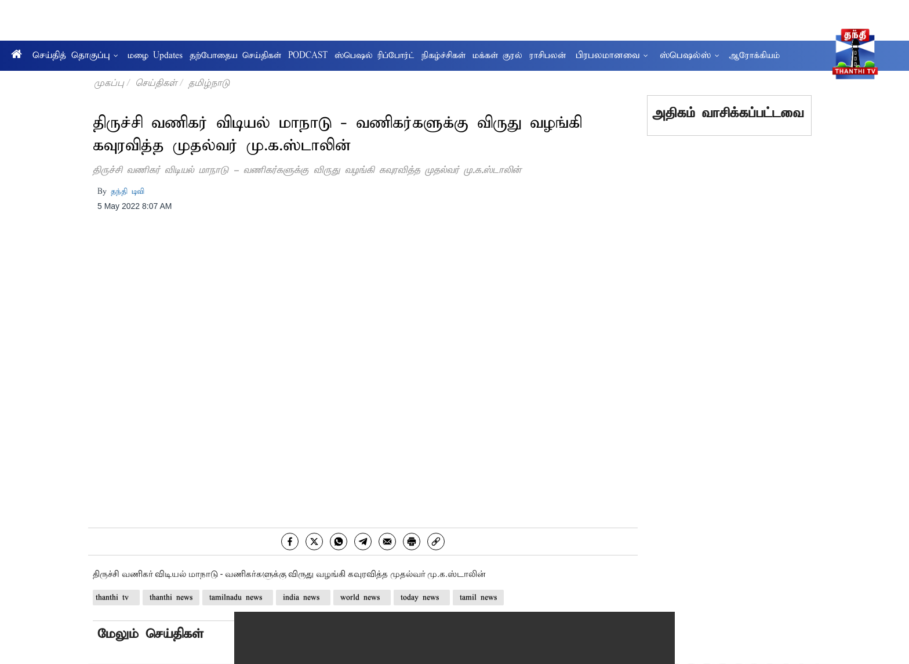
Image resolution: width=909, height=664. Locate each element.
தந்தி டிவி (127, 192)
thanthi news (171, 597)
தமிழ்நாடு (209, 83)
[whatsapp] (338, 541)
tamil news (478, 597)
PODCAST (308, 55)
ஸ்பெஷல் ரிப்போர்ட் (374, 55)
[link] (436, 541)
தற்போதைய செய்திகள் (235, 55)
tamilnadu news (237, 597)
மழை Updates (155, 55)
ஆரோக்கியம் (754, 55)
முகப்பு (109, 83)
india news (303, 597)
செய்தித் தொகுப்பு (75, 55)
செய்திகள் (156, 83)
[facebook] (290, 541)
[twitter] (314, 541)
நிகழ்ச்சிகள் (443, 55)
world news (362, 597)
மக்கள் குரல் (497, 55)
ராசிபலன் (547, 55)
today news (422, 597)
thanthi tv (116, 597)
